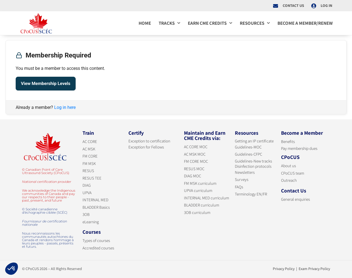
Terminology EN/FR (251, 194)
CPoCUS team (292, 173)
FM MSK (89, 163)
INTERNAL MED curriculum (206, 197)
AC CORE (89, 141)
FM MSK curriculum (200, 183)
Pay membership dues (299, 148)
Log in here (65, 107)
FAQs (239, 186)
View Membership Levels (45, 83)
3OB (86, 214)
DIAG (86, 185)
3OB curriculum (197, 212)
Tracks (169, 23)
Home (145, 23)
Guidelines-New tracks (253, 161)
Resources (255, 23)
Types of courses (96, 240)
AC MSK (88, 149)
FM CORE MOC (196, 161)
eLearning (90, 221)
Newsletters (245, 172)
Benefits (288, 141)
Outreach (289, 180)
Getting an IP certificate (254, 141)
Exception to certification (149, 141)
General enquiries (295, 199)
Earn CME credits (210, 23)
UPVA (87, 192)
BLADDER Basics (96, 207)
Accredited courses (98, 248)
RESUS (88, 170)
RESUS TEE (91, 178)
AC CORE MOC (195, 146)
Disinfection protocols (253, 166)
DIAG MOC (192, 175)
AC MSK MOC (194, 154)
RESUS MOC (194, 168)
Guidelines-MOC (248, 147)
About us (288, 165)
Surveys (241, 179)
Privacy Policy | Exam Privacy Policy (301, 268)
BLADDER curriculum (201, 205)
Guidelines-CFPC (248, 154)
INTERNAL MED (95, 199)
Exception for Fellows (146, 147)
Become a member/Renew (305, 23)
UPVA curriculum (198, 190)
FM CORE (90, 156)
